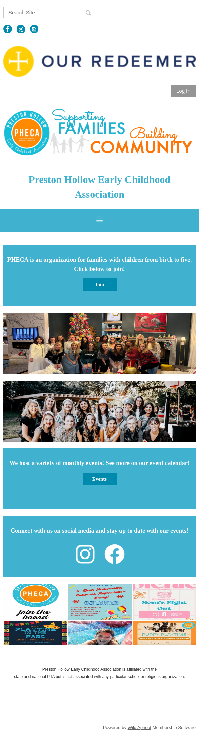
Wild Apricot (139, 727)
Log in (183, 90)
